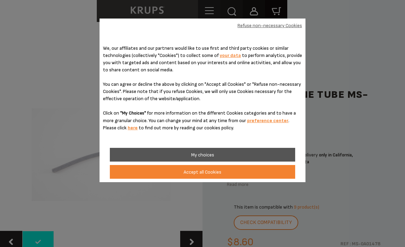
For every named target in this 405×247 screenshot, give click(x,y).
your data (230, 55)
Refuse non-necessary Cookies (270, 25)
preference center (267, 121)
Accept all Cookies (202, 172)
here (133, 128)
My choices (202, 155)
